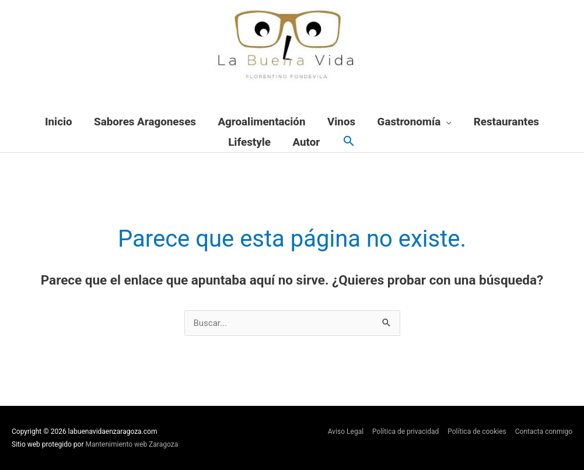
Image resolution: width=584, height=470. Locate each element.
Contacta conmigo (543, 431)
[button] (349, 142)
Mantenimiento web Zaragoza (132, 444)
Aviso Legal (345, 431)
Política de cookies (476, 431)
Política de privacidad (405, 431)
